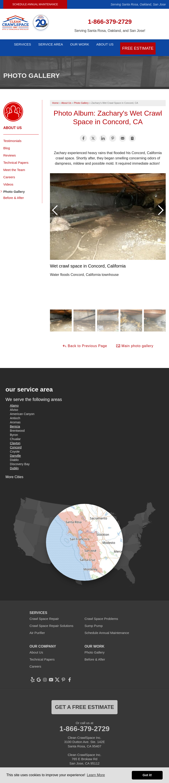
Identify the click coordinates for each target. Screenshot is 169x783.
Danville (15, 450)
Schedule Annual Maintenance (35, 4)
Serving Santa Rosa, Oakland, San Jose (138, 4)
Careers (9, 171)
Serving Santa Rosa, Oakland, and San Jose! (109, 31)
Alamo (14, 400)
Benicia (15, 420)
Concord (16, 441)
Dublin (14, 462)
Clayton (15, 437)
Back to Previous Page (84, 340)
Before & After (13, 192)
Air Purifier (37, 627)
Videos (8, 178)
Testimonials (12, 135)
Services (18, 44)
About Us (113, 44)
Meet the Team (14, 164)
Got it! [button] (147, 775)
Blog (6, 142)
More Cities (14, 471)
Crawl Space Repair (44, 613)
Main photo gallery (134, 340)
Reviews (9, 149)
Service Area (50, 44)
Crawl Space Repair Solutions (51, 620)
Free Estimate (146, 44)
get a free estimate (84, 701)
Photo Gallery (14, 186)
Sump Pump (93, 620)
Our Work (83, 44)
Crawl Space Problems (101, 613)
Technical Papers (15, 157)
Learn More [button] (96, 775)
